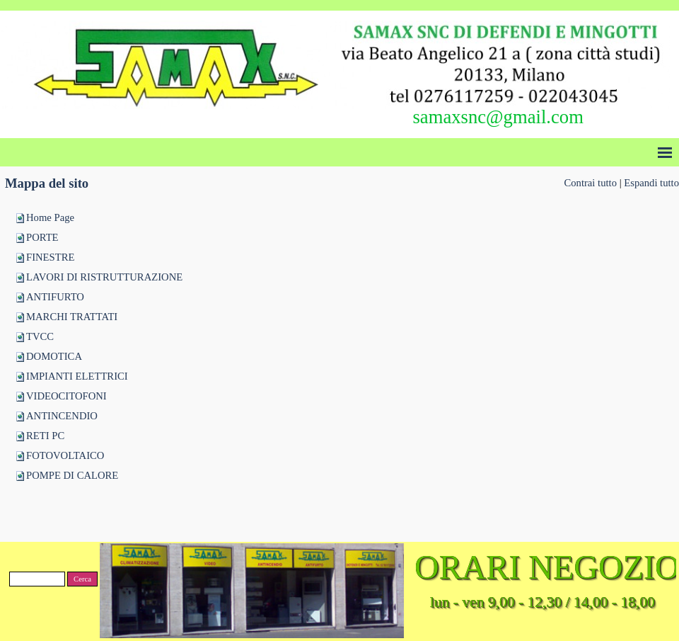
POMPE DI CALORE (72, 475)
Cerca (82, 579)
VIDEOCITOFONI (66, 396)
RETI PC (45, 435)
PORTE (42, 237)
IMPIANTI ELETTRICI (77, 376)
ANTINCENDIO (62, 415)
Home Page (50, 217)
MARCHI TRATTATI (71, 316)
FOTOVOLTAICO (65, 455)
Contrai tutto (590, 182)
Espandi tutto (651, 182)
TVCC (40, 336)
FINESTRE (50, 257)
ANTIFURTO (55, 296)
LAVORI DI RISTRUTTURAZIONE (104, 277)
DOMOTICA (54, 356)
